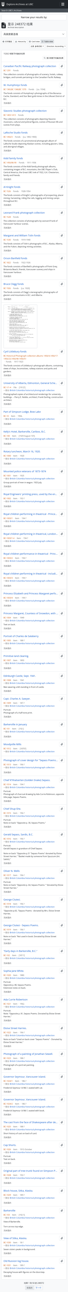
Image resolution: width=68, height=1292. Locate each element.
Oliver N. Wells (12, 871)
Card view (34, 41)
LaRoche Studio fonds (16, 132)
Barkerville (9, 1210)
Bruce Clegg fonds (14, 284)
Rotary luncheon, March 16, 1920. (22, 451)
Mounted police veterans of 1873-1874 (25, 471)
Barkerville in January (15, 724)
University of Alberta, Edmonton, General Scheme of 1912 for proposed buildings (31, 383)
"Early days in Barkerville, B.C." (20, 951)
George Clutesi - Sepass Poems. (21, 925)
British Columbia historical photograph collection (32, 390)
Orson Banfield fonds (15, 258)
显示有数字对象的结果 (53, 58)
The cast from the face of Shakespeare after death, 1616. (31, 1122)
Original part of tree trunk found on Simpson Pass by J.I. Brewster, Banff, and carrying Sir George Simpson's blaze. (31, 1170)
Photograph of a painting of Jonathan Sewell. (28, 1053)
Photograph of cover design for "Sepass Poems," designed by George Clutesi (31, 760)
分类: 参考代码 (36, 46)
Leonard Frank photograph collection (24, 212)
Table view (47, 41)
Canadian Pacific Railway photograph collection (30, 66)
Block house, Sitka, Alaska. (18, 1190)
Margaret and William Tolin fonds (22, 235)
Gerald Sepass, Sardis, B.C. (18, 834)
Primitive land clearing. (16, 656)
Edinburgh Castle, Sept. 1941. (20, 675)
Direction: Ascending (55, 46)
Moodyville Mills (12, 744)
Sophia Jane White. (14, 970)
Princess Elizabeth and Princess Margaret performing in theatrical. (31, 593)
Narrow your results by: (34, 17)
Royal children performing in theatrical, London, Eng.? (31, 533)
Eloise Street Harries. (15, 1028)
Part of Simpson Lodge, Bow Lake (22, 411)
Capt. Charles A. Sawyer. (17, 698)
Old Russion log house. (16, 1261)
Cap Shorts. (10, 1145)
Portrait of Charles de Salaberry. (21, 636)
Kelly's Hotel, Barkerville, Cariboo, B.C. (25, 431)
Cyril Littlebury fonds (15, 351)
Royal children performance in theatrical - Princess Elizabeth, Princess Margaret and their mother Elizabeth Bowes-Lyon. (31, 553)
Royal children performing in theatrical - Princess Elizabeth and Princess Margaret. (31, 514)
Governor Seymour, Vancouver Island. (25, 1076)
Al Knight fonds (12, 187)
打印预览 (7, 41)
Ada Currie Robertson (16, 999)
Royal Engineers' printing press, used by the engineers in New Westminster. (31, 494)
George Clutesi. (12, 899)
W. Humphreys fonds (15, 85)
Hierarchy (20, 41)
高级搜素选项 (11, 34)
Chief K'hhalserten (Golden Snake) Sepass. (27, 780)
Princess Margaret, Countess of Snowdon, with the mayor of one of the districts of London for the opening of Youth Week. (31, 613)
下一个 (38, 1287)
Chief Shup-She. (12, 808)
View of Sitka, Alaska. (15, 1238)
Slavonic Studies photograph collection (25, 110)
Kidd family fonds (13, 158)
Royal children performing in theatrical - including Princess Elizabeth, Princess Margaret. (31, 573)
